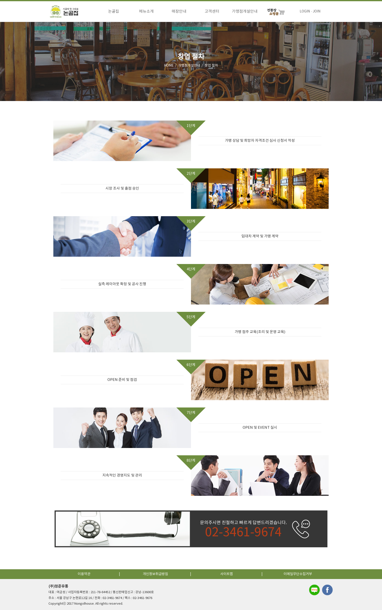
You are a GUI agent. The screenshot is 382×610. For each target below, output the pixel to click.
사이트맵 (226, 574)
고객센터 (212, 11)
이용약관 (84, 574)
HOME (169, 66)
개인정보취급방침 (155, 574)
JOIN (316, 11)
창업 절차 (211, 66)
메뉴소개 (146, 11)
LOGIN (305, 11)
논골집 (113, 11)
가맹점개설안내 (245, 11)
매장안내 (179, 11)
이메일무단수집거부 (298, 574)
